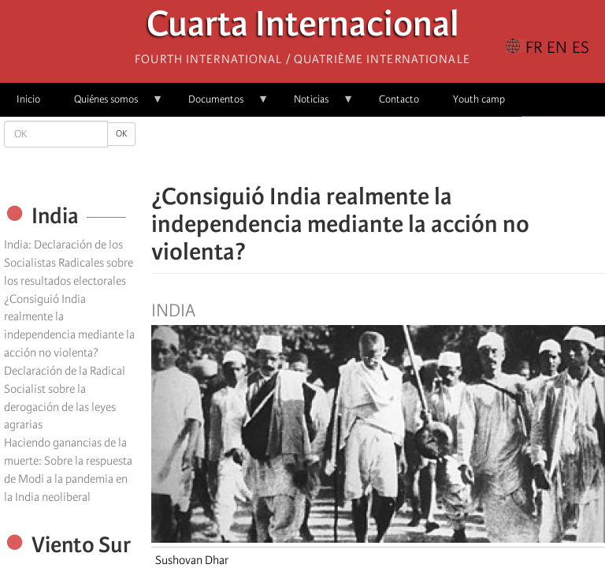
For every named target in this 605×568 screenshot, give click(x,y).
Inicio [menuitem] (28, 99)
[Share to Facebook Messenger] (378, 150)
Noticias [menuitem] (315, 104)
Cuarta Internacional (303, 28)
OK (121, 134)
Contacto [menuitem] (399, 99)
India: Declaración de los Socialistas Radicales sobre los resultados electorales (68, 262)
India (173, 311)
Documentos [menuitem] (220, 104)
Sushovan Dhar (191, 560)
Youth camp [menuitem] (479, 99)
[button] (422, 150)
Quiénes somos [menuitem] (110, 104)
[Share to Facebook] (334, 150)
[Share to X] (356, 150)
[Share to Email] (400, 150)
